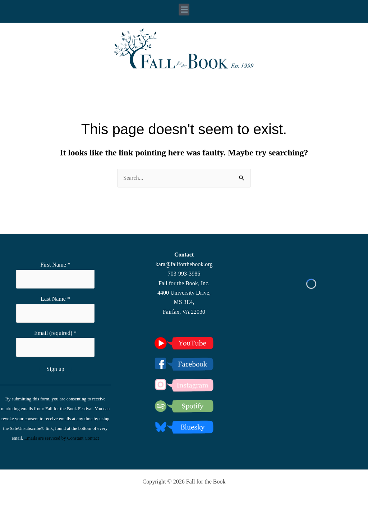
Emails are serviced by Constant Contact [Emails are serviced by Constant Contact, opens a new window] (61, 438)
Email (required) (55, 333)
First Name (55, 265)
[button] (184, 9)
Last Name (55, 299)
